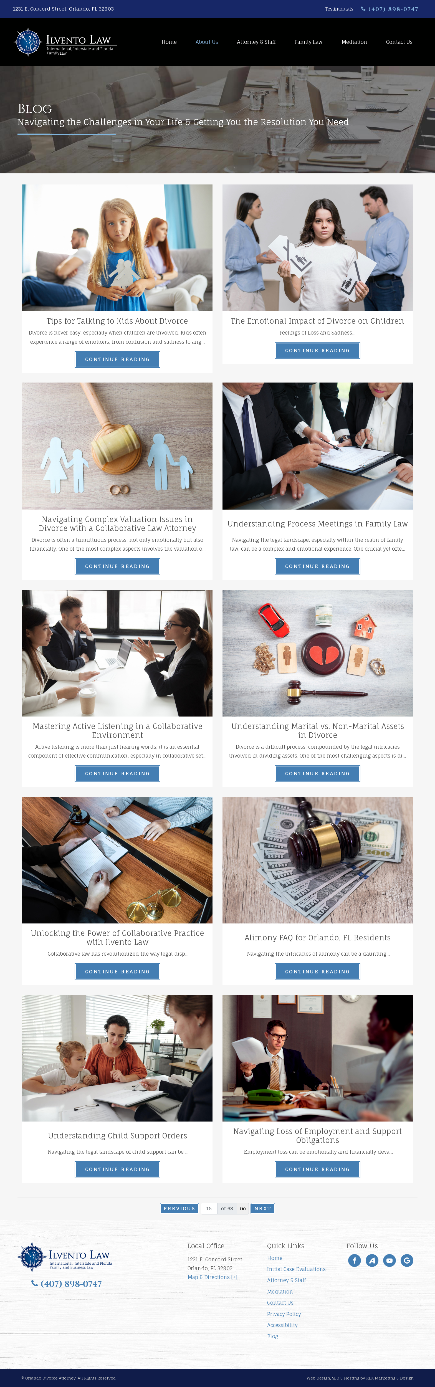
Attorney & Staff (256, 42)
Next (263, 1208)
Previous (179, 1208)
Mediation (354, 42)
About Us (207, 42)
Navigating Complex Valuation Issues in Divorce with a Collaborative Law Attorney (117, 524)
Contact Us (399, 42)
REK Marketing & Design (390, 1378)
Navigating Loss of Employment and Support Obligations (317, 1136)
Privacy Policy (284, 1314)
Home (169, 42)
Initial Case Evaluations (296, 1269)
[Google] (407, 1260)
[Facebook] (354, 1260)
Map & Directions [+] (212, 1277)
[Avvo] (372, 1260)
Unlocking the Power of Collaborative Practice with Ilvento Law (117, 937)
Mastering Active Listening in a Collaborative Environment (117, 731)
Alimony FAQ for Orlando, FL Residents (318, 937)
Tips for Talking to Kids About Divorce (117, 321)
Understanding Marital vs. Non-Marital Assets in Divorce (317, 731)
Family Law (308, 42)
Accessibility (282, 1325)
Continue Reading (117, 359)
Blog (272, 1336)
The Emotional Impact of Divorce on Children (317, 321)
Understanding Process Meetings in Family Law (317, 524)
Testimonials (339, 9)
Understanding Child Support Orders (117, 1136)
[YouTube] (389, 1260)
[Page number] (209, 1208)
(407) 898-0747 (390, 9)
